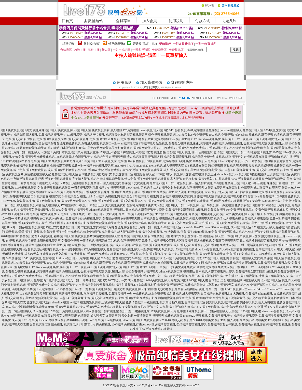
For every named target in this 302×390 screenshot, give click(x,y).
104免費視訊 (168, 148)
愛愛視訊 (255, 165)
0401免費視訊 (196, 130)
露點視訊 (229, 165)
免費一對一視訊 (82, 165)
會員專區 (123, 21)
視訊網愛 (268, 139)
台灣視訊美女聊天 (255, 156)
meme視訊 (146, 130)
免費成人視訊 (90, 143)
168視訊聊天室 (91, 161)
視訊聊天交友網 (116, 134)
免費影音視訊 (69, 214)
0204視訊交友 (273, 130)
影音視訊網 (183, 156)
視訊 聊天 (191, 152)
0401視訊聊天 (222, 179)
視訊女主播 (91, 152)
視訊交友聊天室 (123, 174)
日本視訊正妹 (29, 143)
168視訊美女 (153, 161)
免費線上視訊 (234, 143)
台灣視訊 (30, 139)
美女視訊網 (294, 179)
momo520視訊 (57, 192)
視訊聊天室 (83, 130)
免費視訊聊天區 (164, 139)
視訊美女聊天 (184, 139)
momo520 (142, 165)
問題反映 (229, 21)
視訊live (92, 170)
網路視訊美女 (234, 156)
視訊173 (66, 223)
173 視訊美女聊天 (196, 165)
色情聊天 (247, 187)
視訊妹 (84, 139)
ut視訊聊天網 (117, 156)
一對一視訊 (241, 139)
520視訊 (219, 183)
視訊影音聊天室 (144, 174)
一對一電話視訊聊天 (181, 183)
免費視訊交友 (14, 139)
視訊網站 (53, 148)
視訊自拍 (160, 152)
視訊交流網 (98, 179)
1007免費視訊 (64, 209)
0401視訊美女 (70, 196)
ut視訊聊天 (15, 148)
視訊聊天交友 (183, 174)
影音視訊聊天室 (137, 134)
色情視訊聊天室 (275, 179)
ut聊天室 (219, 187)
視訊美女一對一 (236, 152)
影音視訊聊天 (151, 87)
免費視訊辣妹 (98, 139)
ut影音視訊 (259, 183)
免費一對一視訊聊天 (26, 152)
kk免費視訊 (275, 170)
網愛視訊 (116, 152)
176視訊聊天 (147, 143)
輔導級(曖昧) (116, 43)
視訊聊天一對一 (110, 143)
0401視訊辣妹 (240, 170)
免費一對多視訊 (214, 156)
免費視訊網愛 (272, 148)
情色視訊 (154, 134)
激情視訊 (219, 152)
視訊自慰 (224, 170)
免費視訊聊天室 (253, 130)
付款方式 (202, 21)
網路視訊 (205, 143)
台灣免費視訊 (87, 174)
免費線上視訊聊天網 (238, 183)
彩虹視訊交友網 (24, 165)
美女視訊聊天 (175, 152)
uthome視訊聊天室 (35, 148)
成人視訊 (116, 130)
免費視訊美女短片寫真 (66, 161)
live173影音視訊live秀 (234, 161)
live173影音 (143, 385)
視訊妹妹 (193, 143)
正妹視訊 (114, 139)
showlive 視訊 (225, 174)
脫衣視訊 (227, 139)
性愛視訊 (267, 165)
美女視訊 (99, 134)
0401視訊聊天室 (103, 165)
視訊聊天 (51, 130)
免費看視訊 (169, 161)
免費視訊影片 (15, 174)
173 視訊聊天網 (115, 187)
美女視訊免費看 (49, 143)
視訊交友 (288, 130)
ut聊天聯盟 (233, 187)
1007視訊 (214, 134)
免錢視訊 (78, 183)
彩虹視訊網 (215, 165)
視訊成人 (45, 183)
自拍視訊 (139, 161)
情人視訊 (32, 134)
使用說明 (176, 21)
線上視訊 (255, 139)
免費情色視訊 (70, 240)
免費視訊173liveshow (234, 134)
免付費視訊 (39, 170)
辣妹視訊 (255, 134)
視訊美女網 (192, 170)
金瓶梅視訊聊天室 (255, 143)
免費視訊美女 (101, 130)
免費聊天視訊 (282, 165)
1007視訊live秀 (282, 152)
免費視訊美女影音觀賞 (114, 148)
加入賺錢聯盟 (151, 82)
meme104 (120, 165)
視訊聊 (268, 161)
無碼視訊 (180, 187)
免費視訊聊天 (67, 130)
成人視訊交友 (112, 183)
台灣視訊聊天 (195, 187)
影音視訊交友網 (76, 170)
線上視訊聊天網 (252, 148)
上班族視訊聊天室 (278, 174)
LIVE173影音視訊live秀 (118, 385)
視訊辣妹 (39, 130)
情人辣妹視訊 (204, 183)
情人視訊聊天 (283, 139)
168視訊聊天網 (64, 156)
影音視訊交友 (258, 170)
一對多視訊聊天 (81, 187)
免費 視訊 (218, 143)
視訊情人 (288, 148)
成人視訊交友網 (173, 170)
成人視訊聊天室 (173, 165)
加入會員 (149, 21)
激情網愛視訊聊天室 (37, 174)
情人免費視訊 (133, 179)
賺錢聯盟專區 (182, 82)
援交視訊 (198, 174)
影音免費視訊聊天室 (38, 161)
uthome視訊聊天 (231, 130)
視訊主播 (286, 156)
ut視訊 (15, 143)
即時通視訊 (254, 152)
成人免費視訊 (68, 218)
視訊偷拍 (274, 156)
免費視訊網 (46, 134)
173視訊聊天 (75, 134)
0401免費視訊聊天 (24, 156)
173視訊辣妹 (69, 205)
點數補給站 (93, 21)
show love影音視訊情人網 (142, 187)
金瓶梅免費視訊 (70, 143)
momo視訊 (156, 165)
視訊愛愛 (197, 156)
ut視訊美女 (185, 161)
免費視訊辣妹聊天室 (65, 174)
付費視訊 (117, 170)
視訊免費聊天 (93, 183)
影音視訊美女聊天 (87, 148)
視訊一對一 (289, 183)
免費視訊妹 (43, 139)
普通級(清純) (141, 43)
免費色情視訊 (198, 148)
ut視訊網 (135, 148)
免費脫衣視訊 (151, 148)
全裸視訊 (127, 183)
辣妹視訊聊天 (61, 187)
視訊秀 (267, 152)
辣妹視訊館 (274, 183)
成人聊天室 (261, 187)
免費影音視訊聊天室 (156, 179)
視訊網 (87, 134)
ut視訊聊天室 (129, 143)
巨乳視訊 (44, 179)
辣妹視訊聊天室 (254, 179)
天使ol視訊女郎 (278, 143)
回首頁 (67, 21)
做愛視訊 (162, 143)
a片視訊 (66, 183)
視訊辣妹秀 (104, 174)
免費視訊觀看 (209, 170)
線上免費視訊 (22, 170)
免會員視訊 (44, 187)
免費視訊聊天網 (130, 139)
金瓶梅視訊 (213, 130)
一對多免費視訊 (28, 183)
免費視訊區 (124, 161)
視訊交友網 (59, 139)
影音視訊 (267, 134)
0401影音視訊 (178, 130)
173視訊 (104, 152)
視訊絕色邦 (101, 156)
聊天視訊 (242, 165)
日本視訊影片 (164, 174)
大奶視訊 (104, 170)
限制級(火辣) (92, 43)
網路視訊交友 (144, 152)
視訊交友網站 (232, 148)
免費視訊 (14, 130)
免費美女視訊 (177, 143)
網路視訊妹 (75, 249)
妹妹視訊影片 (15, 161)
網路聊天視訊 (115, 179)
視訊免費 (169, 156)
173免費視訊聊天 (25, 187)
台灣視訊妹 (205, 152)
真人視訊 (176, 179)
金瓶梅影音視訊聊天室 (197, 179)
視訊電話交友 (282, 161)
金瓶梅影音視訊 (60, 165)
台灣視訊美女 (84, 156)
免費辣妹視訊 (46, 156)
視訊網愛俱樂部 (255, 174)
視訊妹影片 (215, 148)
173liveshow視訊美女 (207, 139)
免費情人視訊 (158, 183)
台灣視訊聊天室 (61, 179)
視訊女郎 (19, 134)
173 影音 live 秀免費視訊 (192, 134)
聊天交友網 (289, 187)
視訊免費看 (42, 165)
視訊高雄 (32, 179)
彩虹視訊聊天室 (64, 236)
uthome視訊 (130, 170)
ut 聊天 (209, 187)
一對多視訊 (256, 161)
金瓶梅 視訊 (9, 183)
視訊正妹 (211, 174)
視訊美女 (26, 130)
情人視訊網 (160, 130)
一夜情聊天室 (76, 254)
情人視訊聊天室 (137, 156)
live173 (131, 165)
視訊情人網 (155, 156)
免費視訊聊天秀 (70, 227)
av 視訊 (240, 174)
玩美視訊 (98, 187)
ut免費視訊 (212, 161)
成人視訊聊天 (56, 170)
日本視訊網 (67, 148)
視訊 (4, 130)
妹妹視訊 (237, 179)
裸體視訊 (129, 152)
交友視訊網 (141, 183)
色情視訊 (280, 134)
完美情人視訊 (81, 179)
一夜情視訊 (17, 179)
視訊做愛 (147, 139)
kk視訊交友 (109, 161)
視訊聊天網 (168, 134)
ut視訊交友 (166, 187)
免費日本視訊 (62, 152)
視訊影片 (77, 152)
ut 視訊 (56, 183)
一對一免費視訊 (72, 232)
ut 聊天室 (275, 187)
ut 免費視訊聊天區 (150, 170)
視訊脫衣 (183, 148)
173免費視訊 (131, 130)
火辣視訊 (46, 152)
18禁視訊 (199, 161)
